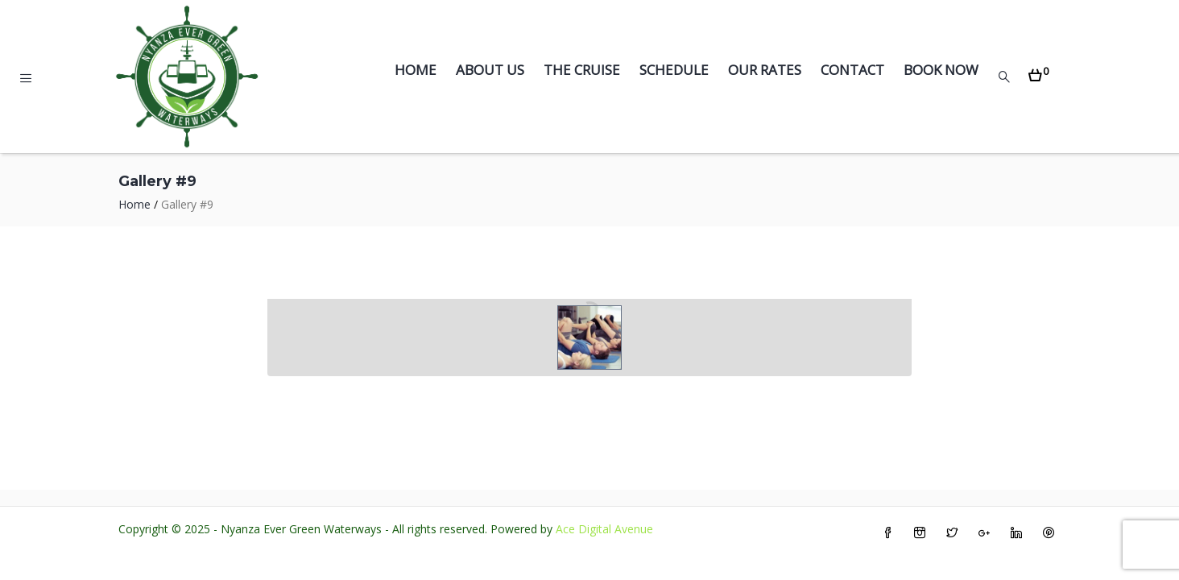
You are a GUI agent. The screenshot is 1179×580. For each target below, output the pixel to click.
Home (415, 69)
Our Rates (764, 69)
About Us (490, 69)
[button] (1038, 70)
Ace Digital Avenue (604, 528)
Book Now (941, 69)
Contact (852, 69)
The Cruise (582, 69)
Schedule (674, 69)
